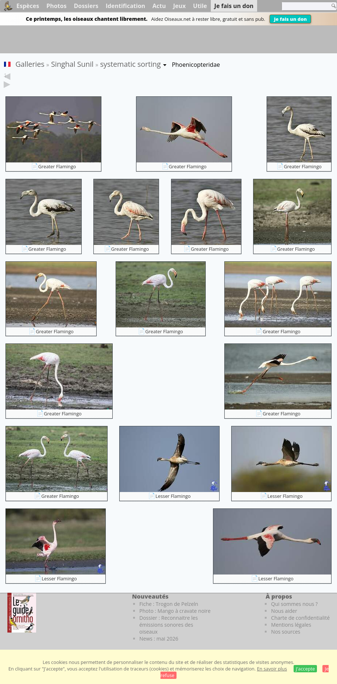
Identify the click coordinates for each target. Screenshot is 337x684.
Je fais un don (290, 19)
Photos (56, 6)
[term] (304, 6)
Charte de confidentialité (300, 617)
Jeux (179, 6)
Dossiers (86, 6)
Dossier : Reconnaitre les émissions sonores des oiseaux (168, 624)
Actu (159, 6)
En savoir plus (272, 668)
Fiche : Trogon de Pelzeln (168, 603)
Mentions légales (291, 624)
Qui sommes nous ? (294, 603)
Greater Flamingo (57, 166)
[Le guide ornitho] (21, 612)
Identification (125, 6)
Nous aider (284, 610)
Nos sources (285, 631)
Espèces (27, 6)
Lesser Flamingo (172, 496)
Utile (200, 6)
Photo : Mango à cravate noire (174, 610)
